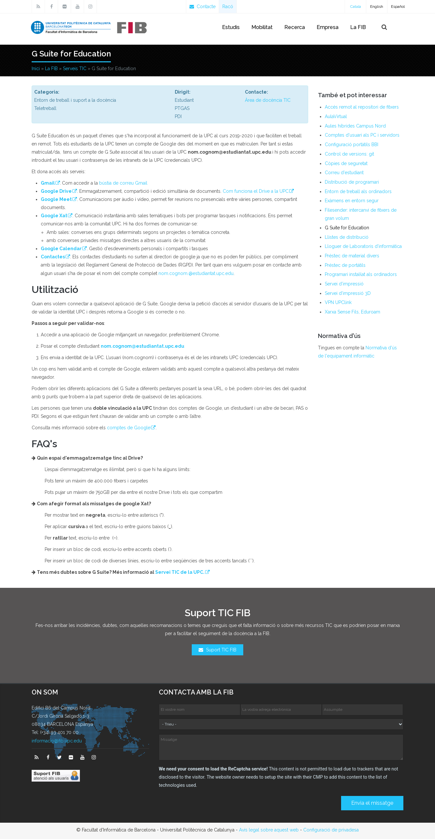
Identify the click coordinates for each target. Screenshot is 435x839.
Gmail (48, 183)
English (376, 6)
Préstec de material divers (352, 255)
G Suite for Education (347, 227)
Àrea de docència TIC (268, 100)
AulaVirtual (336, 116)
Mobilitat (262, 27)
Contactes (53, 256)
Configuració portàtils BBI (351, 144)
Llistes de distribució (346, 237)
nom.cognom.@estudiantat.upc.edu (195, 273)
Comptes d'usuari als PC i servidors (362, 135)
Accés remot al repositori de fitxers (362, 107)
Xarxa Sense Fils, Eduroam (352, 311)
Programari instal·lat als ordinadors (361, 274)
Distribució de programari (352, 182)
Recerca (294, 27)
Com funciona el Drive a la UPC (256, 191)
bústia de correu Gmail (123, 183)
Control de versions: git (349, 154)
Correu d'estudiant (344, 172)
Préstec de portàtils (345, 265)
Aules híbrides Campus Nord (355, 126)
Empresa (327, 27)
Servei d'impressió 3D (348, 293)
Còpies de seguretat (346, 163)
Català (355, 6)
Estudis (231, 27)
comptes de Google (125, 427)
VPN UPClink (338, 302)
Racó (227, 6)
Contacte (202, 6)
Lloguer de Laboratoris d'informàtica (363, 246)
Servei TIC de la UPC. (176, 572)
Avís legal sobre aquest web (269, 829)
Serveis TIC (74, 68)
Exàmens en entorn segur (352, 200)
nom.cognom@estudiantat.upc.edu (139, 346)
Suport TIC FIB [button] (217, 649)
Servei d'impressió (344, 283)
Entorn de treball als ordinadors (358, 191)
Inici (36, 68)
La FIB (358, 27)
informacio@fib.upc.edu (57, 740)
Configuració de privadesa (331, 829)
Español (398, 6)
